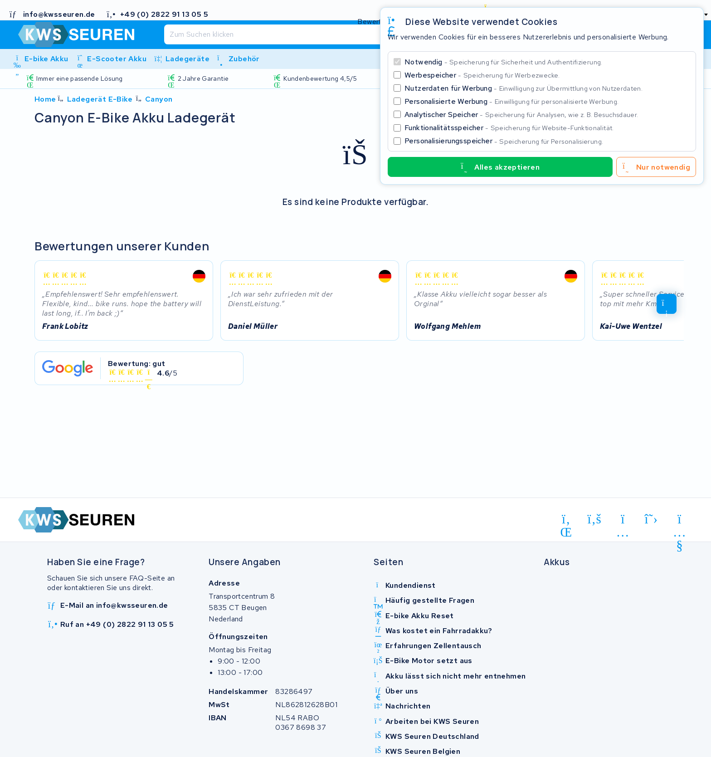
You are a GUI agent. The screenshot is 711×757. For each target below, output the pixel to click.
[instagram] (622, 521)
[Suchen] (335, 34)
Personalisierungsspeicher (503, 141)
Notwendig (503, 62)
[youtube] (679, 521)
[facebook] (594, 519)
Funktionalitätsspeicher (509, 127)
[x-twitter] (651, 519)
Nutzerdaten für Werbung (523, 88)
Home (45, 99)
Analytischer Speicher (521, 114)
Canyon (158, 99)
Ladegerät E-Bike (99, 99)
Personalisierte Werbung (511, 101)
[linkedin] (566, 521)
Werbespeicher (482, 75)
